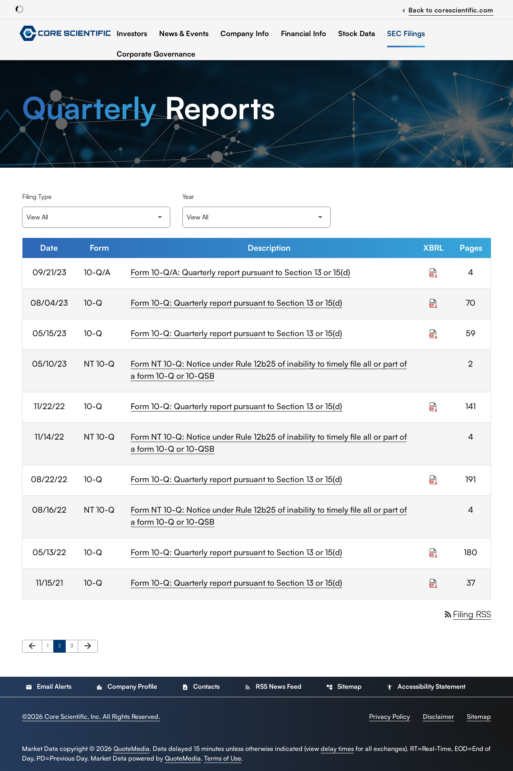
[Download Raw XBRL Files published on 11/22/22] (433, 405)
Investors (132, 33)
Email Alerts (48, 686)
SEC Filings (406, 33)
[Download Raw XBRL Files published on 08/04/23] (433, 301)
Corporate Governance (156, 53)
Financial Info (303, 33)
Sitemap (344, 686)
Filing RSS (467, 614)
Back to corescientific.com (446, 9)
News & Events (183, 33)
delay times (337, 749)
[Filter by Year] (256, 217)
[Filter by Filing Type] (96, 217)
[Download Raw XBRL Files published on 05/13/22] (433, 551)
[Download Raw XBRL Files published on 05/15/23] (433, 332)
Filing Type (37, 197)
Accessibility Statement (425, 686)
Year (188, 197)
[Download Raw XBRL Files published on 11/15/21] (433, 581)
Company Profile (126, 686)
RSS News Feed (272, 686)
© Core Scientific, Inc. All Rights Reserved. (91, 716)
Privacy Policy (389, 716)
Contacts (201, 686)
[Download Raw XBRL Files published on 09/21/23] (433, 271)
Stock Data (356, 33)
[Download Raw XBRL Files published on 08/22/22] (433, 478)
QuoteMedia (131, 749)
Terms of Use (222, 758)
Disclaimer (438, 716)
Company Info (244, 33)
